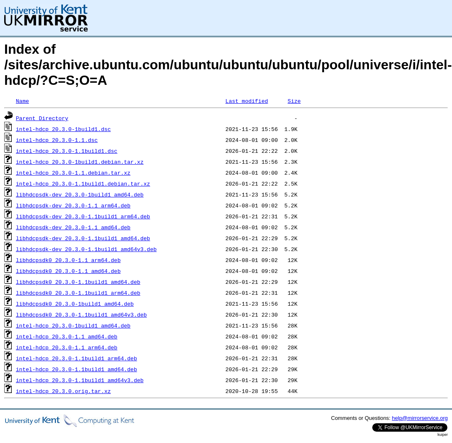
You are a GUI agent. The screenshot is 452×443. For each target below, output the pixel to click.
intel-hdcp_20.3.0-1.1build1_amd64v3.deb (80, 380)
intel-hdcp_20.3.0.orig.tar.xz (63, 391)
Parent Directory (42, 118)
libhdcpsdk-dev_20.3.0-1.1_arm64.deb (73, 205)
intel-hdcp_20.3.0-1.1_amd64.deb (67, 336)
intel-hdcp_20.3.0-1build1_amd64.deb (73, 325)
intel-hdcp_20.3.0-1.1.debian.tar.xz (73, 172)
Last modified (246, 101)
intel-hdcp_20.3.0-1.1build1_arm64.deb (76, 358)
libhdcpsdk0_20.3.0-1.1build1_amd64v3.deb (81, 314)
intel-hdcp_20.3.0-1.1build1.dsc (67, 151)
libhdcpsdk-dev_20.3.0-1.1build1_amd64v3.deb (86, 249)
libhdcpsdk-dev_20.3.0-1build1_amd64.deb (80, 194)
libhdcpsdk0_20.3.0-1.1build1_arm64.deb (78, 292)
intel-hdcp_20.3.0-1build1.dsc (63, 129)
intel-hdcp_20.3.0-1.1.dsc (57, 140)
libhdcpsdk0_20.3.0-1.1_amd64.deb (68, 271)
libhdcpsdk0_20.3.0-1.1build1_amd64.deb (78, 282)
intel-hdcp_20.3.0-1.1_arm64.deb (67, 347)
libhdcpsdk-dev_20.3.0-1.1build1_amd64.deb (83, 238)
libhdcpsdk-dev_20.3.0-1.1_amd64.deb (73, 227)
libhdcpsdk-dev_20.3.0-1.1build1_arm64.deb (83, 216)
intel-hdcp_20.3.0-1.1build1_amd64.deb (76, 369)
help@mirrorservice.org (420, 418)
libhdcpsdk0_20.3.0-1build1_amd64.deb (75, 303)
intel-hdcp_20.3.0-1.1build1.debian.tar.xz (83, 183)
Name (22, 101)
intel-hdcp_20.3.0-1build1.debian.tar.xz (80, 161)
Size (293, 101)
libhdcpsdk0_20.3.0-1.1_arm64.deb (68, 260)
